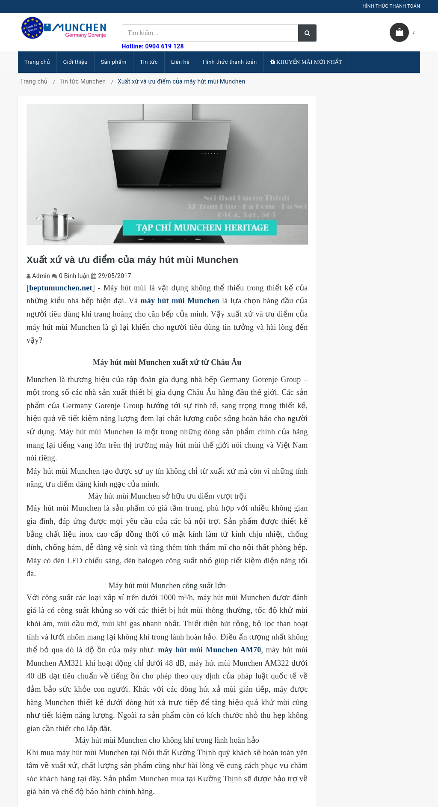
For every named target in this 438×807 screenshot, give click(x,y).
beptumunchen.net (60, 288)
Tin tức (149, 62)
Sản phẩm (114, 62)
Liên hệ (180, 62)
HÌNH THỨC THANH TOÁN (391, 6)
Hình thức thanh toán (230, 62)
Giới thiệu (75, 62)
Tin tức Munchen (82, 81)
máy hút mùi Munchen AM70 (209, 650)
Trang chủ (37, 62)
